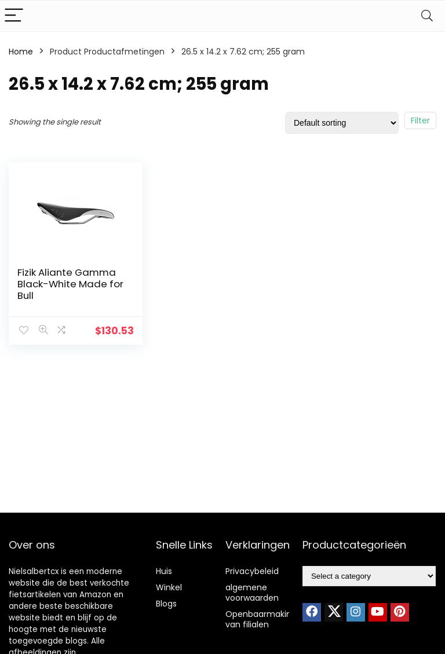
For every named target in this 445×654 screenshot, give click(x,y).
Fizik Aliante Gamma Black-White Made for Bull (70, 283)
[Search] (427, 16)
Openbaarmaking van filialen (261, 619)
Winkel (169, 587)
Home (21, 51)
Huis (164, 571)
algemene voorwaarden (252, 593)
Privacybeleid (252, 571)
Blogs (166, 603)
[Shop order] (342, 123)
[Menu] (14, 16)
